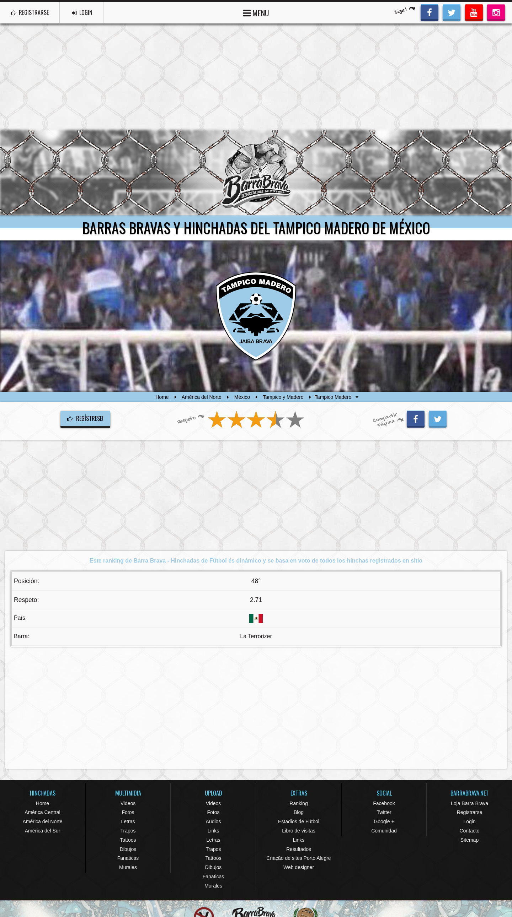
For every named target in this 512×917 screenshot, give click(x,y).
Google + (384, 821)
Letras (128, 821)
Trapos (127, 831)
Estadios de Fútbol (298, 821)
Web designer (298, 867)
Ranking (298, 803)
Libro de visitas (298, 831)
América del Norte (202, 397)
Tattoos (128, 840)
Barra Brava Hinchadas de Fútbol (256, 172)
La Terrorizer (256, 636)
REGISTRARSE (30, 12)
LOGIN (82, 12)
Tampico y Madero (283, 397)
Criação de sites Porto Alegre (298, 858)
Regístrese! (85, 418)
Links (213, 831)
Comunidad (384, 831)
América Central (42, 812)
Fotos (128, 812)
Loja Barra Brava (469, 803)
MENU (256, 12)
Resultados (298, 849)
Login (469, 821)
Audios (213, 821)
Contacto (469, 831)
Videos (128, 803)
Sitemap (469, 840)
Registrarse (469, 812)
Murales (128, 867)
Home (162, 397)
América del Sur (42, 831)
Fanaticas (128, 858)
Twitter (384, 812)
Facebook (384, 803)
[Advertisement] (256, 76)
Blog (299, 812)
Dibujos (128, 849)
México (242, 397)
